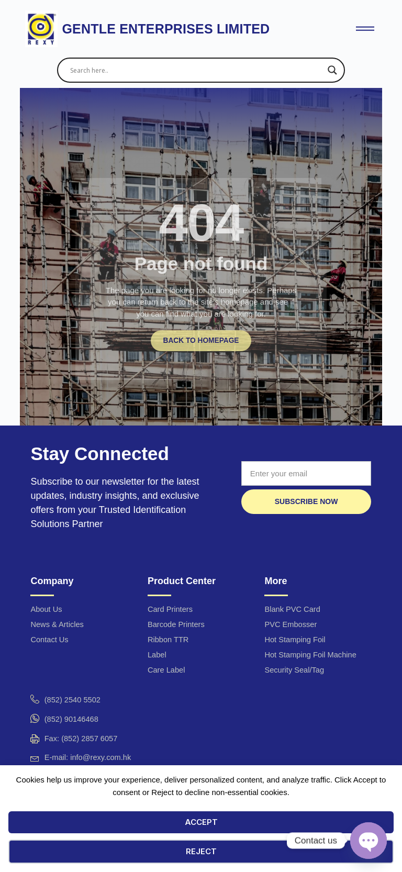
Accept (201, 822)
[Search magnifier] (332, 70)
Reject (201, 851)
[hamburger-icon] (365, 29)
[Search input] (196, 70)
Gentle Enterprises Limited (166, 28)
